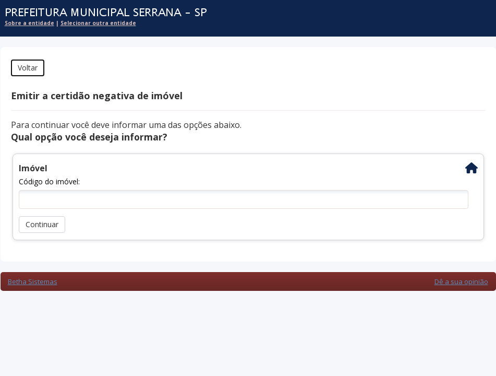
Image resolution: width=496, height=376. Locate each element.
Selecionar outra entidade (98, 23)
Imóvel (33, 168)
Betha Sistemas (32, 281)
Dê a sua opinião (461, 281)
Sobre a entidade (29, 23)
